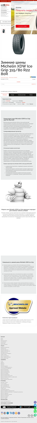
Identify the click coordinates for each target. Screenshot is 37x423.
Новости (2, 362)
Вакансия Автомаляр (4, 369)
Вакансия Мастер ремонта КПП (6, 375)
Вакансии (2, 363)
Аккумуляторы (4, 1)
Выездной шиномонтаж (5, 347)
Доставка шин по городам (5, 387)
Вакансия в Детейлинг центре (6, 394)
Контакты (2, 364)
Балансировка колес (4, 358)
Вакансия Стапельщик (5, 395)
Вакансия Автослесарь (5, 370)
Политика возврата (4, 366)
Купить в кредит (4, 383)
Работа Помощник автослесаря (6, 379)
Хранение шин (3, 348)
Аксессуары (10, 1)
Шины (2, 338)
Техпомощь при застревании (6, 353)
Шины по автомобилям (5, 384)
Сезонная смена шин (4, 349)
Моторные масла (4, 340)
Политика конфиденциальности (6, 367)
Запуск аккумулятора (5, 355)
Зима (23, 104)
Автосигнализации (5, 3)
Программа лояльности (5, 389)
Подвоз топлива (3, 354)
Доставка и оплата (4, 382)
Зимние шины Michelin (4, 77)
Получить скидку (22, 26)
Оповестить (34, 84)
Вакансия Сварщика (4, 393)
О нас (2, 361)
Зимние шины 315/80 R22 (13, 77)
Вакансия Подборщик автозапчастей (7, 390)
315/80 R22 (8, 100)
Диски (2, 339)
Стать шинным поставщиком (6, 368)
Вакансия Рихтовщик (4, 373)
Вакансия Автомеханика (5, 372)
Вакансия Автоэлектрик (5, 374)
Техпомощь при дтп (4, 352)
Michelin (23, 102)
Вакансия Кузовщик (4, 396)
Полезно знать (3, 388)
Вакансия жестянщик (5, 378)
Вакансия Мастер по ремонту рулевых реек (9, 376)
